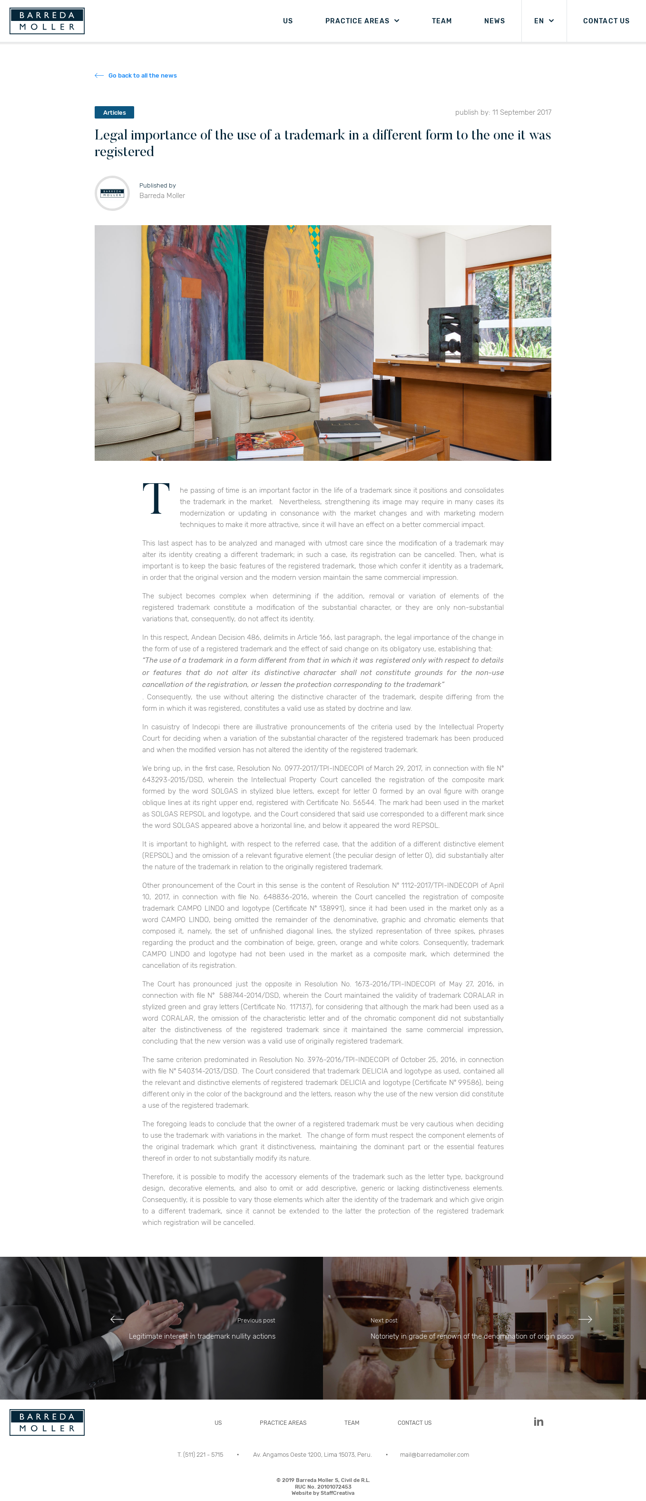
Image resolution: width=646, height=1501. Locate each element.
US (288, 21)
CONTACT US (606, 21)
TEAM (442, 21)
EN (539, 21)
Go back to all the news (142, 75)
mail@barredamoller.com (434, 1454)
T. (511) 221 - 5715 (201, 1454)
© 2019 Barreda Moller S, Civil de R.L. (323, 1486)
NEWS (494, 21)
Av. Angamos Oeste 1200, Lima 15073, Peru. (313, 1454)
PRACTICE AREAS (357, 21)
